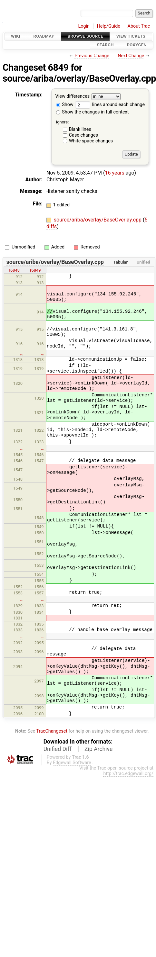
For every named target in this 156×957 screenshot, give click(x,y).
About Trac (139, 26)
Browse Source (85, 36)
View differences (72, 96)
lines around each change (110, 104)
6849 (58, 67)
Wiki (15, 36)
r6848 (14, 270)
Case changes (83, 135)
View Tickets (130, 36)
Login (84, 26)
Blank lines (80, 129)
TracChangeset (51, 731)
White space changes (91, 141)
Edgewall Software (72, 762)
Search (105, 45)
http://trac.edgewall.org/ (128, 773)
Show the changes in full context (92, 112)
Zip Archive (98, 749)
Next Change (131, 56)
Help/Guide (108, 26)
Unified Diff (58, 749)
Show (64, 104)
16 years (114, 173)
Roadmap (44, 36)
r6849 (35, 270)
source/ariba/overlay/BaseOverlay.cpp (79, 78)
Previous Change (91, 56)
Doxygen (137, 45)
